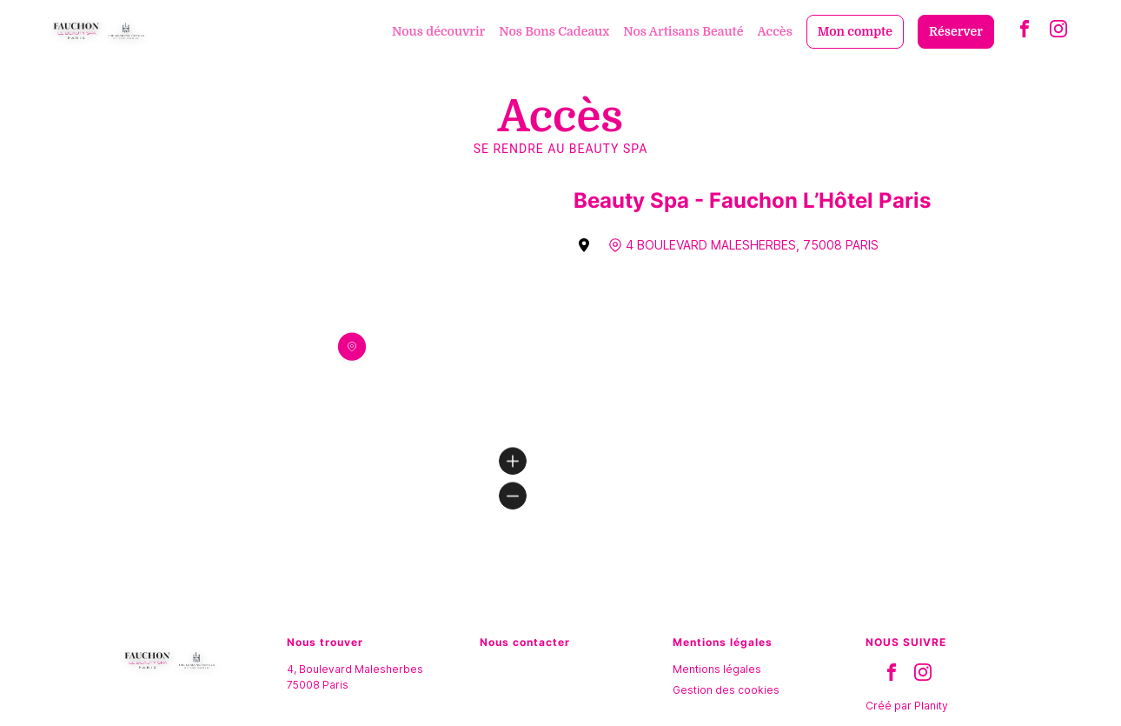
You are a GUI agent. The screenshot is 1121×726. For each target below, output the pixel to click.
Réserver (956, 31)
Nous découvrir (438, 31)
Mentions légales (717, 669)
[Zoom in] (513, 461)
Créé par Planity (907, 705)
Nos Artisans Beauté (683, 31)
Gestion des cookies (726, 689)
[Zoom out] (513, 496)
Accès (775, 31)
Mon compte (855, 31)
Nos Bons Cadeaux (554, 31)
